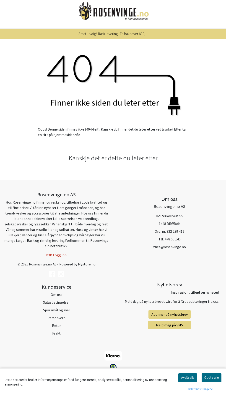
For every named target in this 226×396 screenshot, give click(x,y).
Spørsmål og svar (56, 310)
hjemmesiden (64, 134)
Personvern (56, 317)
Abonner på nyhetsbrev (169, 314)
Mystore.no (87, 264)
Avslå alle (187, 377)
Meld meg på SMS (169, 325)
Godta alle (211, 377)
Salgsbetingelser (56, 302)
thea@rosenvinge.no (169, 247)
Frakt (56, 333)
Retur (56, 325)
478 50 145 (173, 239)
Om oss (56, 294)
